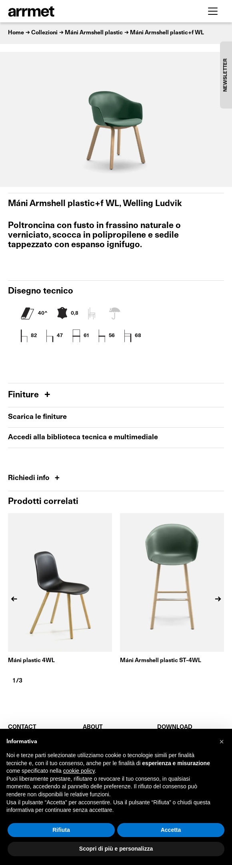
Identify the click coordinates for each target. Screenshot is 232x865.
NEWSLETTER (225, 74)
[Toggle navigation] (213, 11)
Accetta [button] (171, 830)
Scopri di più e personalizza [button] (116, 848)
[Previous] (14, 598)
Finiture (24, 395)
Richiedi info (29, 478)
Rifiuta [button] (61, 830)
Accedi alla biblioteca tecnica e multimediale (83, 437)
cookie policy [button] (79, 771)
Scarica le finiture (37, 417)
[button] (221, 741)
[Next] (218, 598)
